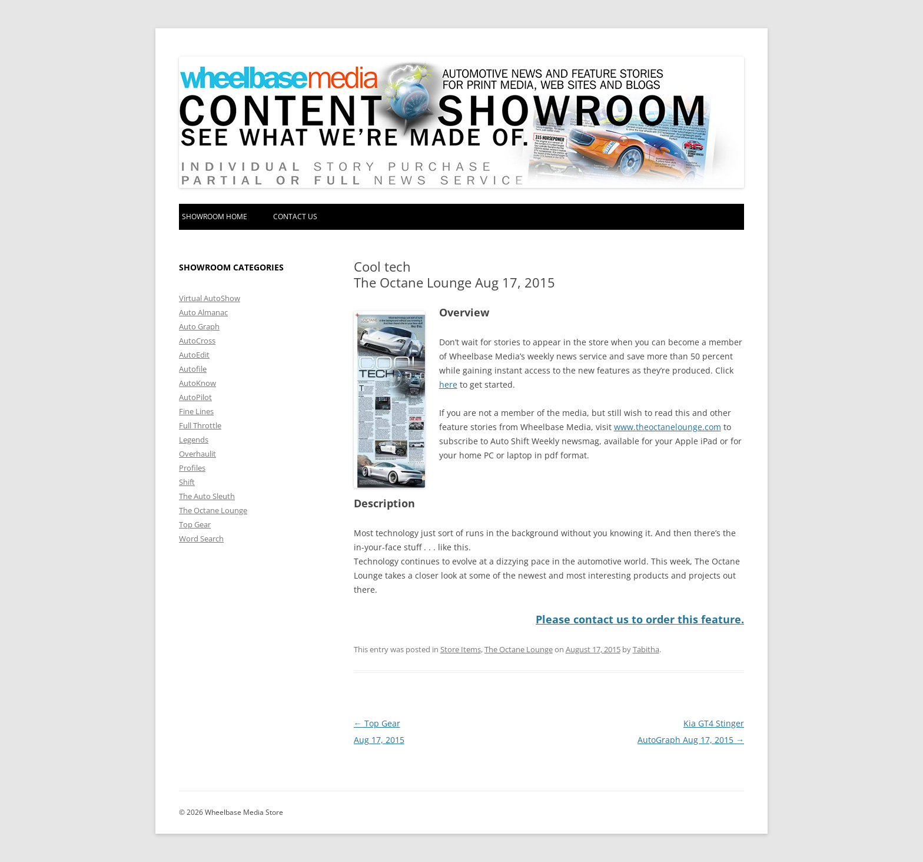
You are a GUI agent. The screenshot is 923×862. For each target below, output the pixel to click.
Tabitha (646, 649)
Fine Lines (196, 411)
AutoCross (197, 340)
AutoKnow (197, 383)
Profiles (192, 468)
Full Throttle (200, 425)
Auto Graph (199, 326)
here (448, 384)
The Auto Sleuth (207, 496)
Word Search (201, 538)
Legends (193, 439)
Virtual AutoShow (209, 298)
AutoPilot (195, 397)
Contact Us (295, 217)
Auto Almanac (203, 312)
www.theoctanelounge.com (667, 426)
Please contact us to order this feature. (640, 619)
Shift (187, 482)
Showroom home (214, 217)
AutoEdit (194, 354)
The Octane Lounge (518, 649)
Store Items (460, 649)
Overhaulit (197, 453)
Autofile (193, 369)
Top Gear (195, 524)
